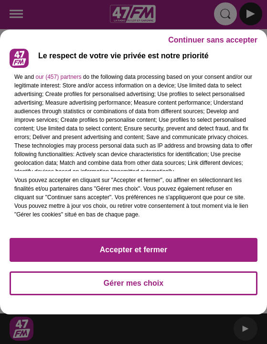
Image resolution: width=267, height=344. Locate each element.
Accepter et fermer (133, 250)
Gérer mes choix (133, 283)
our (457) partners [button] (58, 77)
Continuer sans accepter (212, 40)
